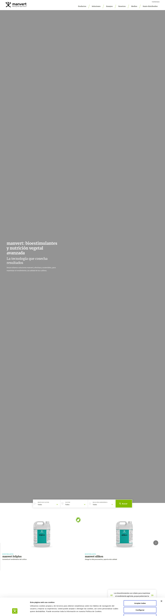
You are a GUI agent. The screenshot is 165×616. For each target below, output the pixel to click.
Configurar (140, 595)
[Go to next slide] (155, 542)
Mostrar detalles (124, 611)
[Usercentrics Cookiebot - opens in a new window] (15, 611)
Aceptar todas (140, 588)
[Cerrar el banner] (161, 586)
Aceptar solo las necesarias (140, 601)
